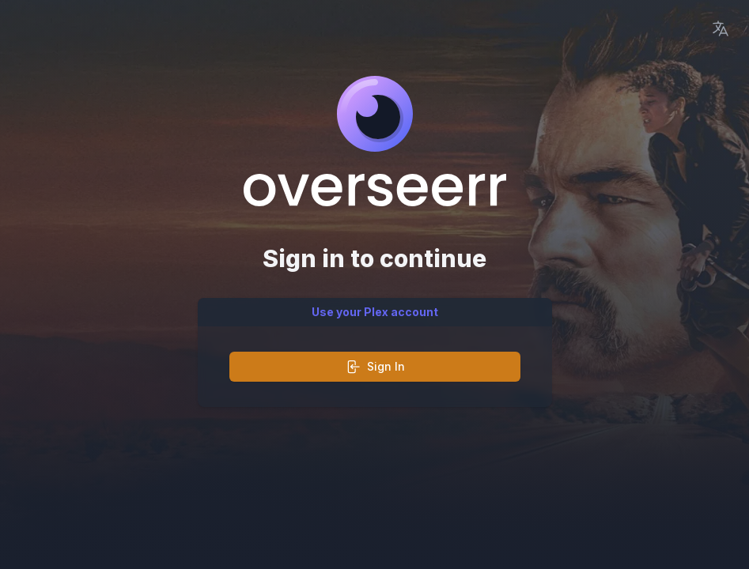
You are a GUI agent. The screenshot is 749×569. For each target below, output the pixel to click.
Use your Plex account (375, 311)
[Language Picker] (720, 28)
